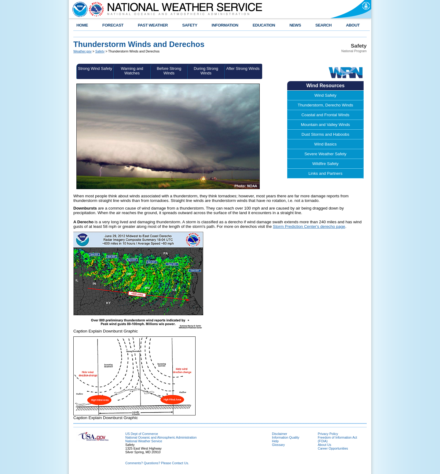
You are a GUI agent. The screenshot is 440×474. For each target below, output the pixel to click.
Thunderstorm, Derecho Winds (325, 105)
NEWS (295, 25)
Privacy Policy (328, 434)
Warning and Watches (132, 70)
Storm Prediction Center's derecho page (309, 226)
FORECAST (112, 25)
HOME (82, 25)
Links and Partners (325, 173)
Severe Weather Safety (325, 154)
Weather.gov (82, 51)
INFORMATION (225, 25)
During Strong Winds (206, 70)
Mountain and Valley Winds (325, 124)
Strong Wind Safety (95, 68)
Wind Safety (325, 95)
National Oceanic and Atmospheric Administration (160, 437)
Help (275, 441)
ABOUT (353, 25)
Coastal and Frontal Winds (325, 115)
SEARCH (323, 25)
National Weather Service (143, 441)
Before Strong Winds (169, 70)
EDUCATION (264, 25)
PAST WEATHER (153, 25)
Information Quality (285, 437)
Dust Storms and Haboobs (325, 134)
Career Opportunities (333, 448)
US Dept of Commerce (141, 434)
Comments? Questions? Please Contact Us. (157, 463)
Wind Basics (325, 144)
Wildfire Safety (325, 163)
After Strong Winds (242, 68)
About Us (324, 445)
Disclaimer (279, 434)
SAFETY (189, 25)
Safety (100, 51)
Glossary (278, 445)
